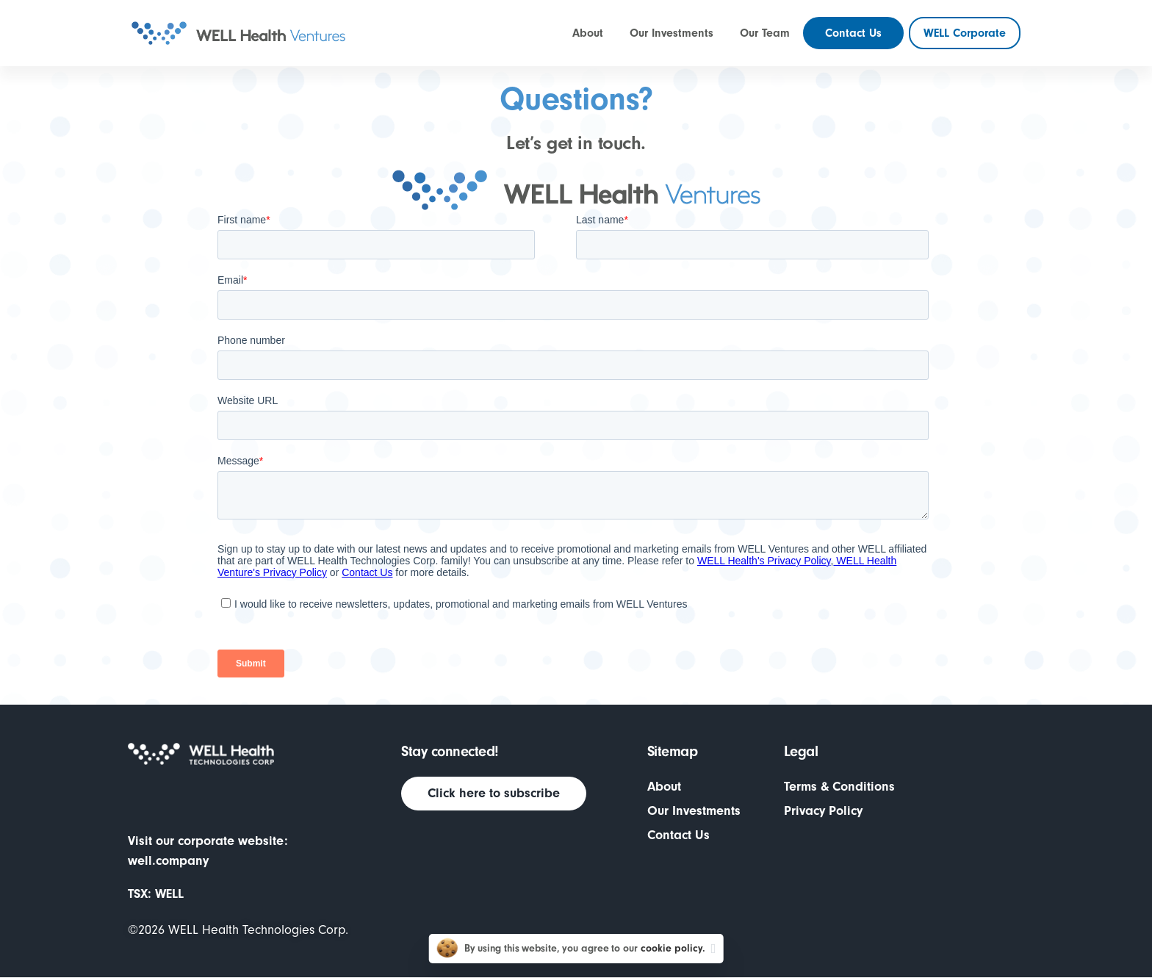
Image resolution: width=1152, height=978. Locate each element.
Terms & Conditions (839, 786)
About (664, 786)
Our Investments (694, 811)
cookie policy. (673, 948)
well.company (168, 861)
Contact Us (678, 835)
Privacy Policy (823, 811)
